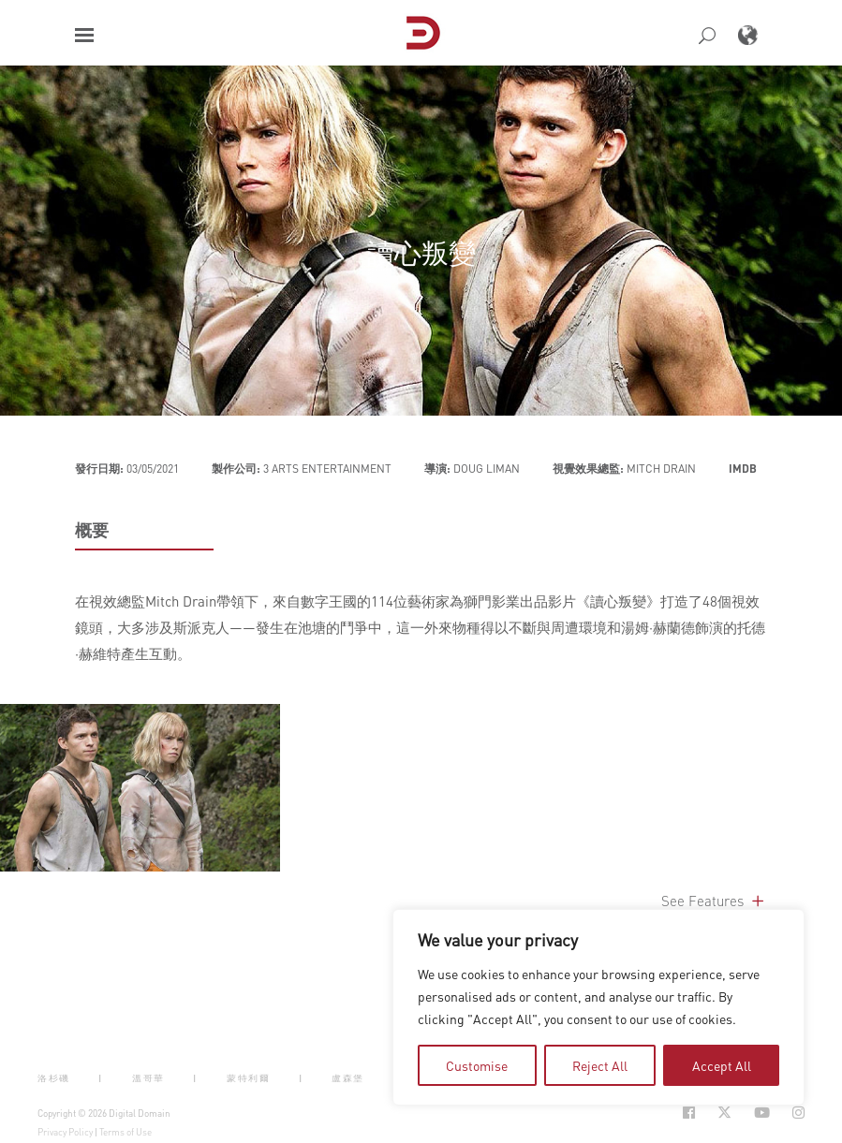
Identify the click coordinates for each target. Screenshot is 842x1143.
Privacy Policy (65, 1131)
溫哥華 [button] (148, 1078)
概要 (92, 529)
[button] (84, 35)
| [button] (100, 1078)
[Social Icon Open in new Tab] (689, 1112)
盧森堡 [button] (348, 1078)
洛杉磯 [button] (53, 1078)
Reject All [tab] (600, 1065)
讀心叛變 (421, 252)
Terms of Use (125, 1131)
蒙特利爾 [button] (248, 1078)
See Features (714, 900)
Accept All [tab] (721, 1065)
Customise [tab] (477, 1065)
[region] (598, 1007)
